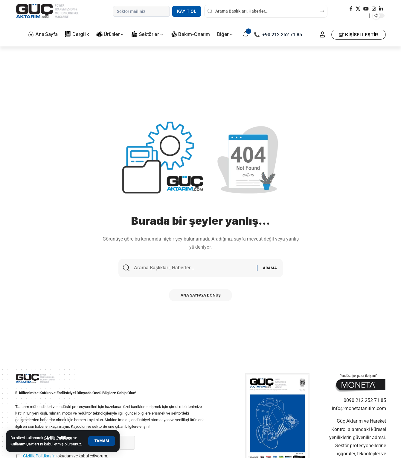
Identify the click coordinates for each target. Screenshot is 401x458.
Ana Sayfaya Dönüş (200, 296)
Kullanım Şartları (24, 444)
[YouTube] (366, 9)
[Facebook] (351, 9)
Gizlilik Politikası (58, 438)
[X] (358, 9)
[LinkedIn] (381, 9)
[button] (101, 441)
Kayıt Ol (186, 11)
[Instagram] (373, 9)
